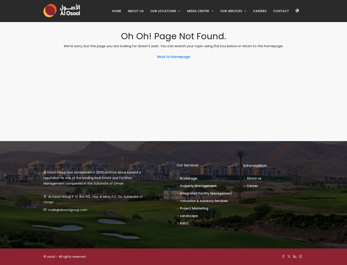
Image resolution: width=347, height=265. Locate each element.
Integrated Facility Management (206, 193)
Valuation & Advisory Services (204, 201)
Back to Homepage (173, 56)
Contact (281, 11)
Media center (198, 11)
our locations (163, 11)
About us (136, 11)
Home (116, 11)
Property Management (198, 186)
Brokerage (188, 178)
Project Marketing (194, 208)
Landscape (189, 216)
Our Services (231, 11)
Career (252, 186)
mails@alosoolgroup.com (67, 210)
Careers (259, 11)
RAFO (184, 223)
